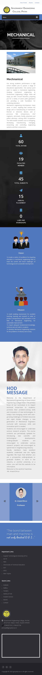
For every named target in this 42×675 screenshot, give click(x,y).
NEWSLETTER (7, 594)
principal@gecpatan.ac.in (9, 628)
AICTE (4, 559)
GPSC (4, 570)
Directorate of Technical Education (13, 565)
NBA (4, 562)
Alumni (31, 3)
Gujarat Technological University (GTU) (14, 556)
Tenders (5, 591)
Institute (5, 585)
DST (4, 568)
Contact (37, 3)
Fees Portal (23, 3)
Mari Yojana (6, 573)
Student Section (7, 597)
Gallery (5, 588)
